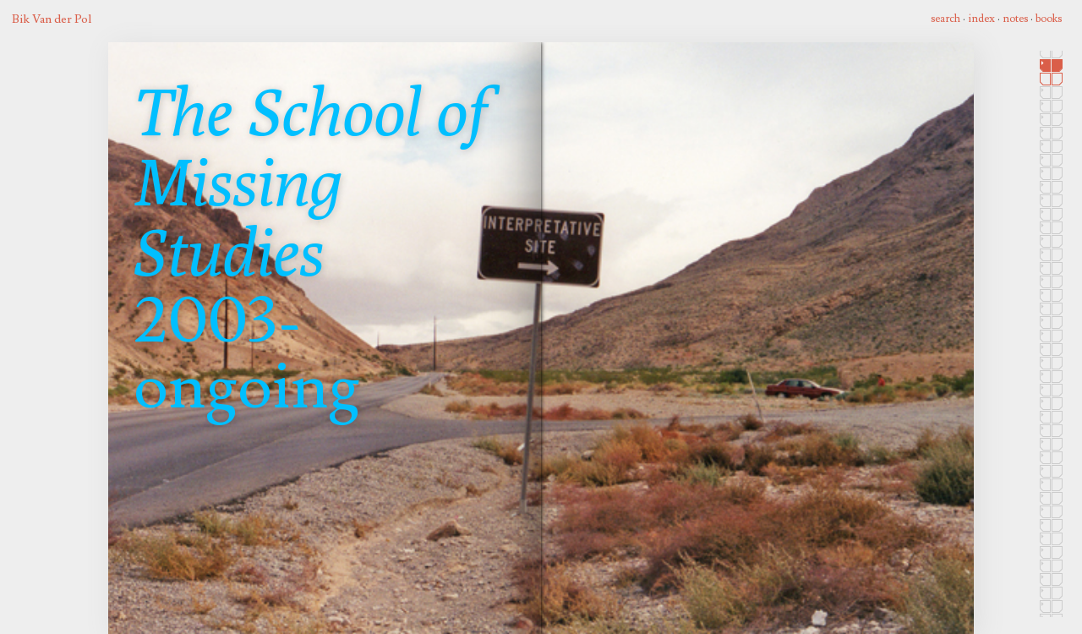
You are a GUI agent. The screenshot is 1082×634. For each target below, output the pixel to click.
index (981, 18)
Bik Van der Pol (51, 19)
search (945, 18)
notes (1015, 18)
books (1049, 18)
